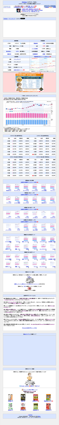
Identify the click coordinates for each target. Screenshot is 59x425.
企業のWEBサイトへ (18, 70)
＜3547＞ (36, 228)
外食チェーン (8, 249)
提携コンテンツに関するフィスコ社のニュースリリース (26, 284)
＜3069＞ (9, 228)
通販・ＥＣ (17, 249)
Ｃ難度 (43, 54)
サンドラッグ (17, 190)
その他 (53, 249)
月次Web (24, 2)
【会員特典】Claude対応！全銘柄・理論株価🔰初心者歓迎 (32, 10)
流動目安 (9, 54)
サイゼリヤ (44, 230)
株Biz (39, 416)
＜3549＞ (36, 189)
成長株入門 (10, 410)
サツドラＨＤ (26, 190)
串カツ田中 (35, 230)
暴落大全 (23, 401)
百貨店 (27, 249)
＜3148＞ (53, 201)
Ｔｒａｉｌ (8, 217)
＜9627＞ (9, 201)
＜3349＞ (18, 201)
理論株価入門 (36, 410)
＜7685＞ (27, 216)
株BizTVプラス (27, 334)
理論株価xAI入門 (47, 401)
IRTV (25, 286)
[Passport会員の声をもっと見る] (29, 327)
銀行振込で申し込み (35, 11)
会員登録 (47, 6)
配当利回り (8, 51)
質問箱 (54, 7)
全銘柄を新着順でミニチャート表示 (28, 182)
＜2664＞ (45, 189)
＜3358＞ (9, 216)
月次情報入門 (23, 410)
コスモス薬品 (17, 202)
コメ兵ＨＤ (35, 217)
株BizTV (31, 386)
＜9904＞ (18, 228)
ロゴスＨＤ (52, 217)
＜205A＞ (53, 216)
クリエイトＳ (52, 202)
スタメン (45, 217)
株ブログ (37, 386)
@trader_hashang (24, 386)
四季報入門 (34, 401)
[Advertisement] (29, 28)
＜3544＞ (27, 189)
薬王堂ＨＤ (8, 190)
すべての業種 (8, 241)
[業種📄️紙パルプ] (31, 6)
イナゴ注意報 (35, 48)
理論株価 (36, 43)
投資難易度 (35, 54)
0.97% (17, 51)
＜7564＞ (27, 228)
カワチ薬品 (44, 190)
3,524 (44, 43)
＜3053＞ (53, 228)
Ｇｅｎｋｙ (52, 190)
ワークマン (26, 230)
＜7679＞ (9, 189)
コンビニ (36, 241)
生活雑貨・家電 (51, 241)
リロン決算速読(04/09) (29, 7)
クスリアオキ (35, 190)
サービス (36, 249)
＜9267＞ (53, 189)
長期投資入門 (48, 410)
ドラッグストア (11, 18)
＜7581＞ (45, 228)
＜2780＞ (36, 216)
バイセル (27, 217)
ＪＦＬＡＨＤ (8, 230)
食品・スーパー (25, 241)
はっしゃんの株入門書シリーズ (29, 389)
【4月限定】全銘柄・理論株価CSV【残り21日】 (30, 9)
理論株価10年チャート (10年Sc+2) (41, 56)
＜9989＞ (18, 189)
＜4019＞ (45, 216)
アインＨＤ (8, 202)
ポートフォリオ (6, 7)
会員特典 (46, 7)
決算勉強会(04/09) (18, 7)
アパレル (18, 241)
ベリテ (18, 230)
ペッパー (53, 230)
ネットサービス (43, 249)
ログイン (53, 6)
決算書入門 (10, 401)
